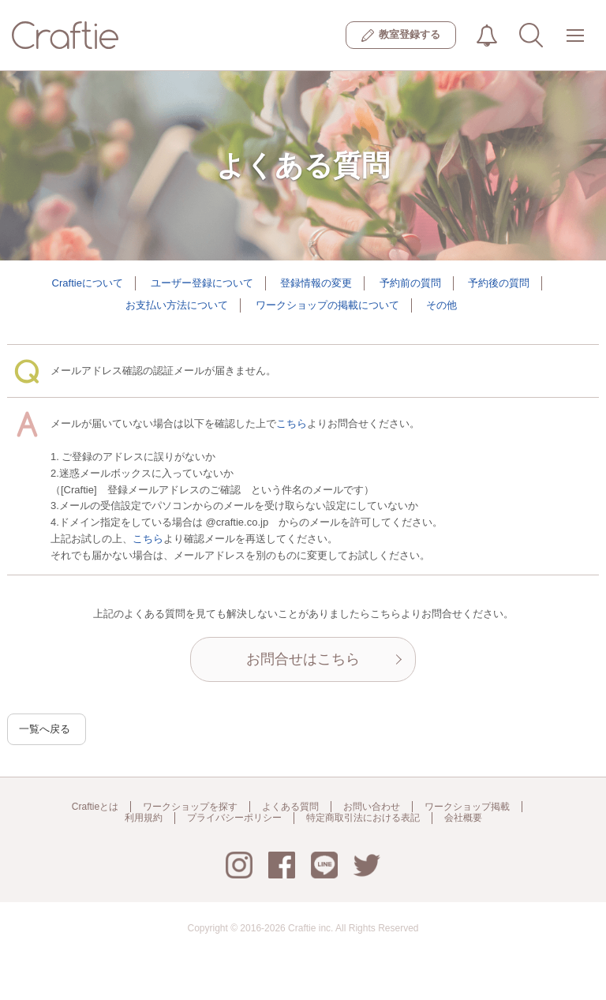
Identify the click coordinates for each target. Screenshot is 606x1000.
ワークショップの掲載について (327, 305)
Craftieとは (95, 806)
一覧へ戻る (44, 729)
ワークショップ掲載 (467, 806)
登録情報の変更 (316, 283)
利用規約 (144, 817)
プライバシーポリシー (234, 817)
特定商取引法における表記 (363, 817)
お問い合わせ (371, 806)
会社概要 (463, 817)
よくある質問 (290, 806)
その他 (441, 305)
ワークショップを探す (190, 806)
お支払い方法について (176, 305)
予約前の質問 (410, 283)
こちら (291, 423)
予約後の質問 (498, 283)
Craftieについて (87, 283)
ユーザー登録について (202, 283)
